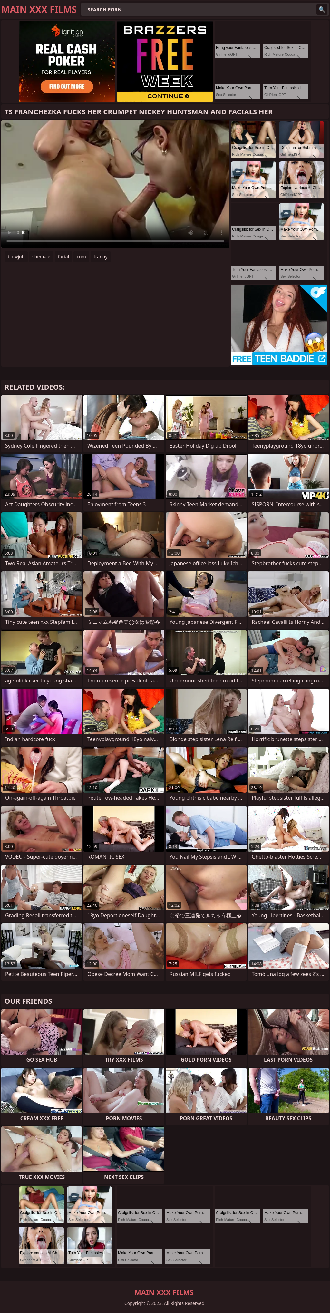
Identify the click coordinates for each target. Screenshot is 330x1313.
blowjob (16, 257)
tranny (101, 257)
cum (81, 257)
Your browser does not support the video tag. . (115, 184)
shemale (41, 257)
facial (63, 257)
